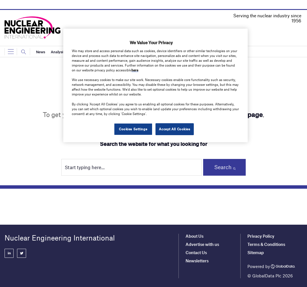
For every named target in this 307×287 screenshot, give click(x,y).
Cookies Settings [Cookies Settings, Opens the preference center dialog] (133, 129)
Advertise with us (202, 244)
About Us (194, 236)
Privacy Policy (260, 236)
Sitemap (255, 252)
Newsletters (197, 260)
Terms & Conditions (266, 244)
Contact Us (196, 252)
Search (223, 167)
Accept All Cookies (174, 129)
